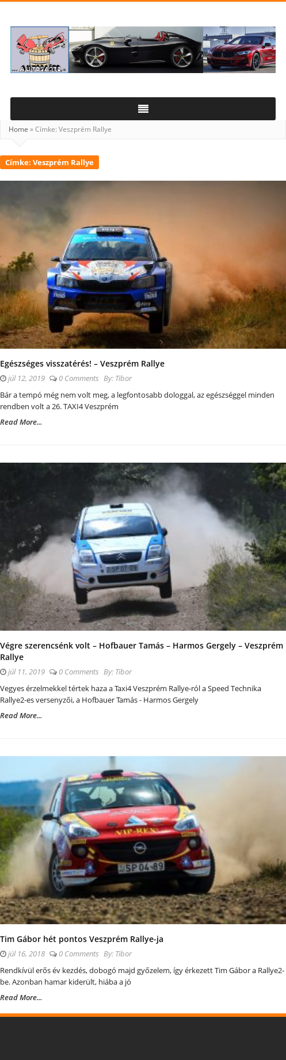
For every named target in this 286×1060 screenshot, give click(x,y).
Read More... (21, 422)
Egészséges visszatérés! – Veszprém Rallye (82, 363)
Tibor (123, 378)
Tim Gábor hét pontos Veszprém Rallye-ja (81, 938)
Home (18, 129)
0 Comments (79, 378)
